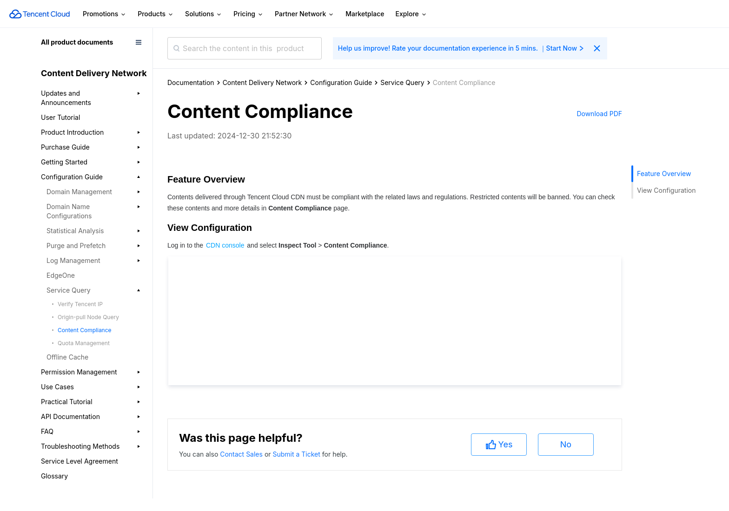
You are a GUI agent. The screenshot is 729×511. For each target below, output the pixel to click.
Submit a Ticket (297, 454)
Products (156, 14)
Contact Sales (242, 454)
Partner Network (304, 14)
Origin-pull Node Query (88, 317)
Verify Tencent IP (80, 304)
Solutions (203, 14)
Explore (411, 14)
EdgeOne (60, 275)
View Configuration (666, 190)
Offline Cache (67, 357)
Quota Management (84, 343)
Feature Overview (664, 173)
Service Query (402, 82)
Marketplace (364, 14)
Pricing (248, 14)
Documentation (190, 82)
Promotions (104, 14)
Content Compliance (85, 330)
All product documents (77, 42)
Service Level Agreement (79, 461)
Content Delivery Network (262, 82)
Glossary (54, 476)
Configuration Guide (341, 82)
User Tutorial (60, 117)
